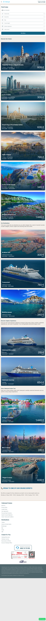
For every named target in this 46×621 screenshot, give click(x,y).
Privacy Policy (4, 550)
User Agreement (4, 554)
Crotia (2, 572)
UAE (2, 574)
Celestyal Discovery (5, 579)
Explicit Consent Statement (6, 557)
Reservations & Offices (6, 583)
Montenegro (4, 568)
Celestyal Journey (5, 581)
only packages (6, 10)
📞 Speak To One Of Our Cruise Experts (16, 531)
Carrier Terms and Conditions (7, 559)
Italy (2, 570)
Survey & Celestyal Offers (6, 585)
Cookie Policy (4, 552)
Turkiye (3, 565)
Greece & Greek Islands (6, 567)
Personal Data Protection (6, 555)
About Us (3, 548)
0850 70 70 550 (41, 2)
